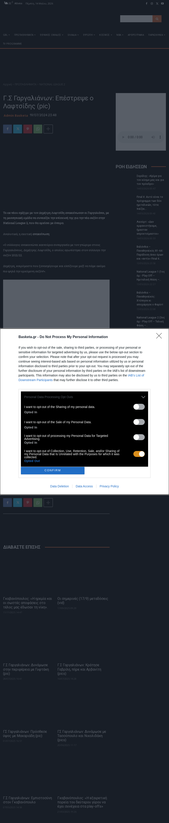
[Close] (160, 337)
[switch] (139, 407)
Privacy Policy (109, 486)
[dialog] (84, 412)
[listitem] (84, 397)
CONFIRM (52, 470)
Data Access (84, 486)
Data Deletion (59, 486)
